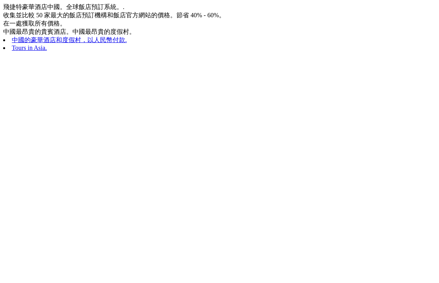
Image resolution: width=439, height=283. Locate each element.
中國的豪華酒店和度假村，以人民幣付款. (69, 40)
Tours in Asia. (29, 47)
